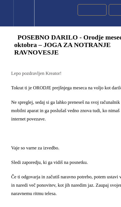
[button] (6, 13)
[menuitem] (23, 13)
